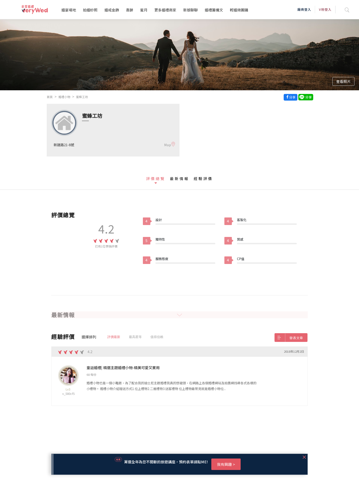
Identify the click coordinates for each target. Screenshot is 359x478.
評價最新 (113, 337)
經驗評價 (203, 178)
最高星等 (135, 337)
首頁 (50, 97)
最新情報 (179, 178)
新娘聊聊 (190, 10)
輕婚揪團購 (239, 10)
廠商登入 (304, 9)
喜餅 (129, 10)
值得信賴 (156, 337)
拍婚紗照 (90, 10)
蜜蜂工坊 (82, 97)
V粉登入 (325, 9)
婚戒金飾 (111, 10)
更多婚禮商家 (165, 10)
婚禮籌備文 (214, 10)
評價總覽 (155, 178)
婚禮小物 (64, 97)
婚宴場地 (68, 10)
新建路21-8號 (64, 144)
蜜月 (143, 10)
